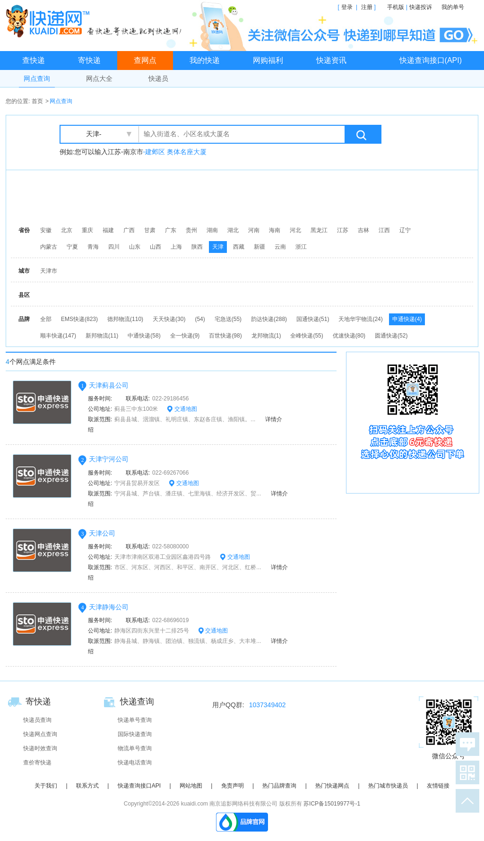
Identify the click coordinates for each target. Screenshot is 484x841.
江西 (384, 230)
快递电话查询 (135, 762)
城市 (24, 271)
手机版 (395, 7)
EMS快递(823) (79, 319)
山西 (155, 246)
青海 (93, 246)
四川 (114, 246)
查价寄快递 (37, 762)
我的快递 (205, 60)
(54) (200, 319)
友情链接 (438, 785)
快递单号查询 (135, 720)
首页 (37, 101)
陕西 (197, 246)
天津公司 (102, 533)
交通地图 (182, 409)
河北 (295, 230)
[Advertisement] (244, 196)
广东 (170, 230)
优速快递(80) (349, 335)
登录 (347, 7)
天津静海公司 (109, 607)
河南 (253, 230)
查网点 (145, 60)
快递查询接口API (139, 785)
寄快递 (89, 60)
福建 (108, 230)
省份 (24, 230)
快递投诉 (420, 7)
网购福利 (268, 60)
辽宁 (405, 230)
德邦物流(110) (125, 319)
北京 (66, 230)
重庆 (87, 230)
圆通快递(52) (391, 335)
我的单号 (452, 7)
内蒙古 (48, 246)
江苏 (342, 230)
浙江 (301, 246)
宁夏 (72, 246)
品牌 (24, 319)
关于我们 (46, 785)
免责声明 (232, 785)
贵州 (191, 230)
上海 (176, 246)
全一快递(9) (185, 335)
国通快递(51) (312, 319)
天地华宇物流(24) (360, 319)
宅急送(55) (228, 319)
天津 (218, 246)
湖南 (212, 230)
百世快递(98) (225, 335)
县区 (24, 295)
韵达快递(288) (269, 319)
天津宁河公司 (109, 459)
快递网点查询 (40, 734)
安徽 (46, 230)
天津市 (48, 271)
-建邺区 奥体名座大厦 (175, 152)
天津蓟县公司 (109, 385)
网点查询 (37, 78)
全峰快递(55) (306, 335)
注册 (366, 7)
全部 (46, 319)
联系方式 (87, 785)
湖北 (233, 230)
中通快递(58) (144, 335)
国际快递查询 (135, 734)
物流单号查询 (135, 748)
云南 (280, 246)
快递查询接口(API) (430, 60)
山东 (134, 246)
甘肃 (150, 230)
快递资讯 (331, 60)
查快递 (33, 60)
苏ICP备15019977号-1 (331, 803)
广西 (129, 230)
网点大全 (99, 78)
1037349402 (267, 705)
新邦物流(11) (102, 335)
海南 (274, 230)
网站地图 (191, 785)
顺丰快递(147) (58, 335)
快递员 (158, 78)
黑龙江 (319, 230)
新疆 (259, 246)
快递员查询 (37, 720)
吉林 (363, 230)
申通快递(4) (407, 319)
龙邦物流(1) (266, 335)
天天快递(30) (169, 319)
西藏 (238, 246)
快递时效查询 (40, 748)
